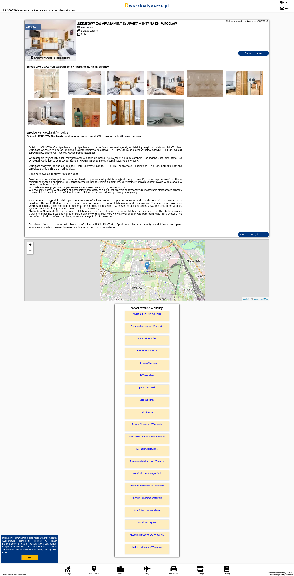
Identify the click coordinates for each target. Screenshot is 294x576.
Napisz (290, 574)
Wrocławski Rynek (147, 522)
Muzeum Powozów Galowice (147, 313)
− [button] (30, 251)
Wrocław (31, 26)
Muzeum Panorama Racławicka (146, 497)
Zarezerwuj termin (253, 234)
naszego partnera (106, 227)
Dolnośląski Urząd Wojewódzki (147, 473)
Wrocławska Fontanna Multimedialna (147, 436)
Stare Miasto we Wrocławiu (146, 510)
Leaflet (246, 299)
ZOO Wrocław (147, 375)
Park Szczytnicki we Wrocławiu (147, 547)
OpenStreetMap (261, 299)
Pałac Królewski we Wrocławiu (147, 424)
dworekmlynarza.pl (147, 5)
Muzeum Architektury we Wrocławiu (147, 461)
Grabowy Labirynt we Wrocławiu (147, 326)
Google (52, 537)
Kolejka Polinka (147, 399)
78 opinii (125, 136)
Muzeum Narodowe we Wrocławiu (147, 534)
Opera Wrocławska (147, 387)
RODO (5, 552)
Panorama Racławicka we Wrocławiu (147, 485)
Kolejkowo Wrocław (147, 350)
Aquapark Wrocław (147, 338)
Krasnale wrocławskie (147, 448)
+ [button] (30, 245)
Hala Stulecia (147, 412)
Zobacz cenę (253, 53)
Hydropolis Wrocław (147, 363)
